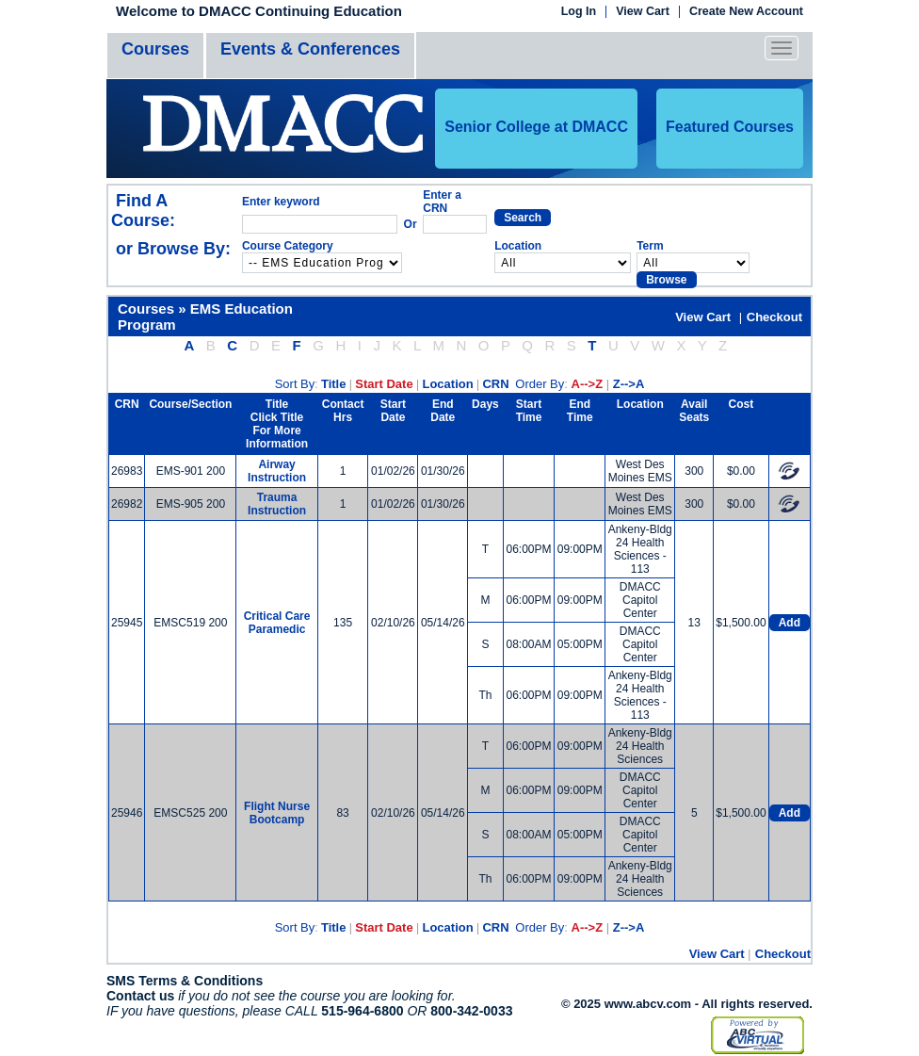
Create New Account (746, 12)
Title (334, 384)
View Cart (642, 12)
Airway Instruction (277, 471)
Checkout (774, 317)
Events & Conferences (310, 49)
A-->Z (588, 384)
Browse (666, 279)
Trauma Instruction (277, 504)
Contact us (140, 995)
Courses (155, 49)
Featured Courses (730, 127)
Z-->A (629, 384)
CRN (495, 384)
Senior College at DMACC (536, 127)
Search (522, 217)
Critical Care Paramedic (277, 622)
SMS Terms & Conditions (184, 980)
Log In (579, 12)
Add (789, 622)
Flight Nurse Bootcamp (277, 813)
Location (447, 384)
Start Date (383, 384)
